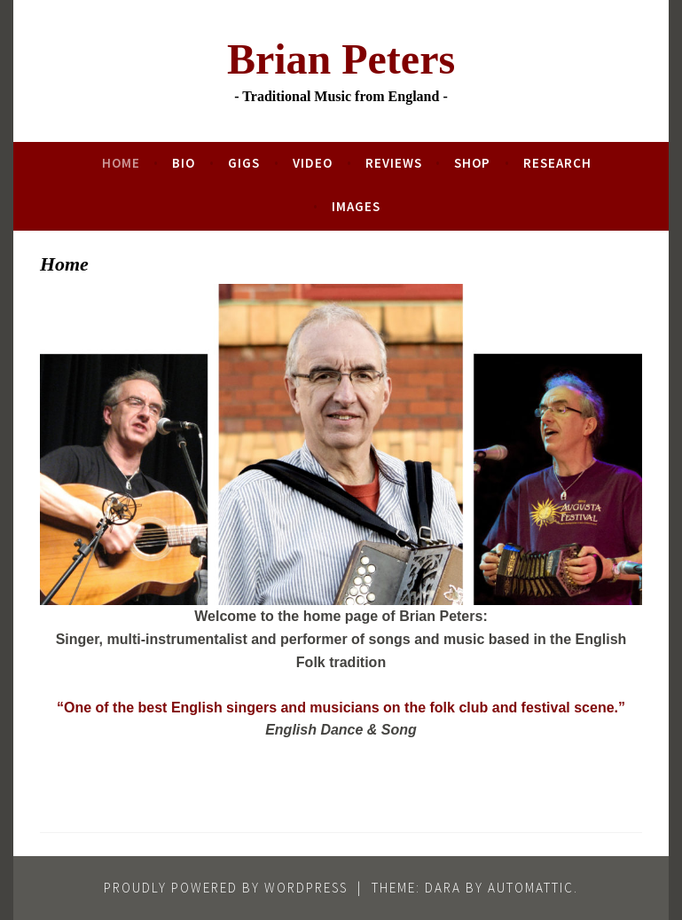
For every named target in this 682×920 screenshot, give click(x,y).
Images (356, 206)
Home (121, 162)
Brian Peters (341, 59)
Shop (472, 162)
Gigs (244, 162)
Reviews (393, 162)
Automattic (531, 887)
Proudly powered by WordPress (226, 887)
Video (313, 162)
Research (557, 162)
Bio (183, 162)
